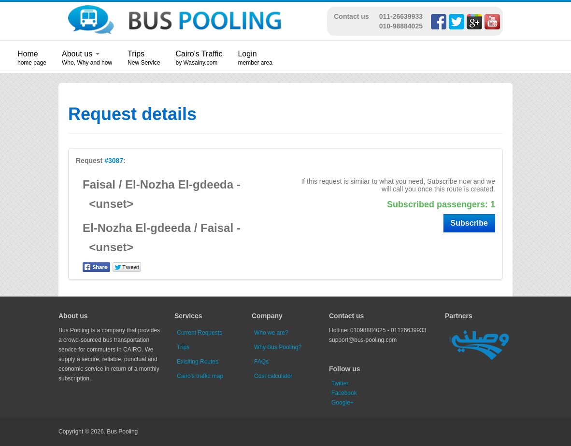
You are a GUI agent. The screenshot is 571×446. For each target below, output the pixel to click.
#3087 (113, 160)
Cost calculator (273, 376)
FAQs (261, 361)
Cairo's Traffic (198, 54)
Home (27, 54)
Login (247, 54)
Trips (136, 54)
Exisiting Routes (197, 361)
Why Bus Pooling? (277, 347)
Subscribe (469, 223)
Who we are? (271, 332)
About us (81, 54)
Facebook (344, 393)
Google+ (342, 402)
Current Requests (199, 332)
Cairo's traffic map (200, 376)
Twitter (339, 383)
